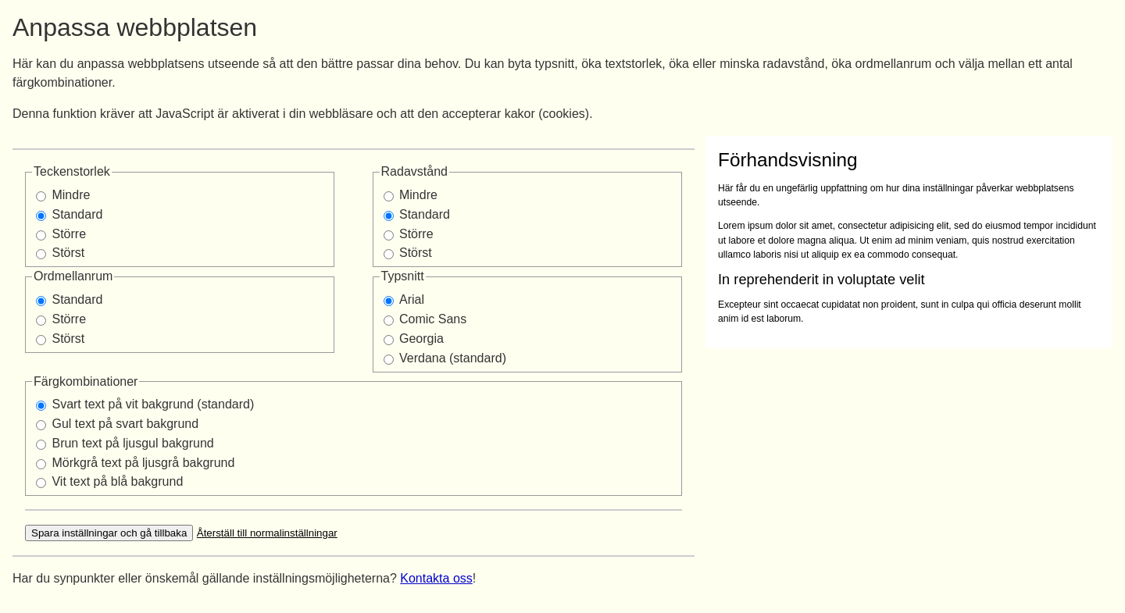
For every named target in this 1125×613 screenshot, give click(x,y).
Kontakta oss (436, 578)
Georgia (421, 338)
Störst (68, 252)
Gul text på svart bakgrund (125, 423)
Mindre (71, 194)
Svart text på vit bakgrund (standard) (153, 404)
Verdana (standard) (452, 358)
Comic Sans (432, 319)
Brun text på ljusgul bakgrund (132, 443)
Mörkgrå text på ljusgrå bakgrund (143, 462)
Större (69, 234)
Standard (77, 214)
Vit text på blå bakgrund (117, 481)
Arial (411, 299)
